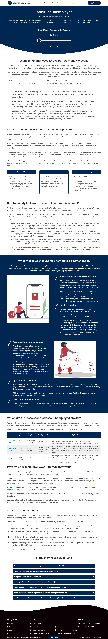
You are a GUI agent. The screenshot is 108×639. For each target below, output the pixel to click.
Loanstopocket (49, 214)
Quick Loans (36, 624)
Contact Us (12, 633)
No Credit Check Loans (65, 633)
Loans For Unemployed (40, 633)
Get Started (54, 47)
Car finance (61, 627)
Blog (72, 3)
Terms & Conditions (85, 637)
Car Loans (60, 624)
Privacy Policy (97, 637)
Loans (64, 3)
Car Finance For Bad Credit (66, 630)
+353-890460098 (86, 627)
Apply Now (94, 3)
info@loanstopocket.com (89, 624)
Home (46, 3)
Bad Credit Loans (38, 627)
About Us (55, 3)
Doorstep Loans (37, 630)
